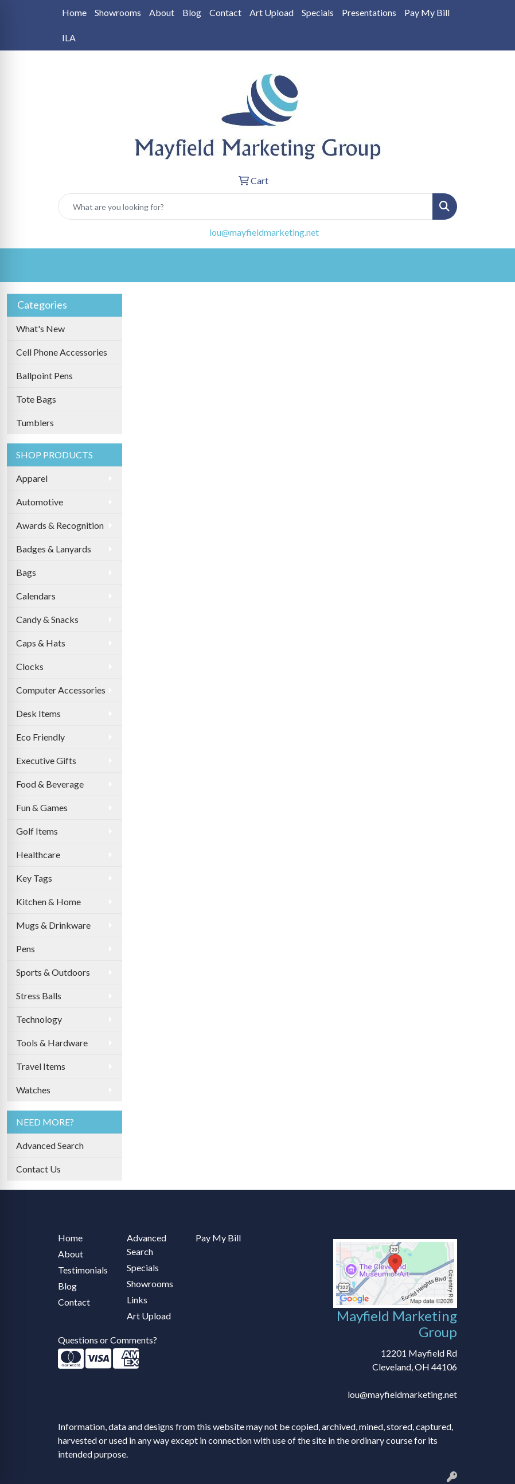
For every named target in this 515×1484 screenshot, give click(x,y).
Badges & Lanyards (53, 548)
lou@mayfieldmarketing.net (264, 232)
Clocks (30, 666)
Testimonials (83, 1269)
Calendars (36, 595)
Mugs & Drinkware (53, 925)
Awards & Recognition (60, 525)
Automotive (39, 501)
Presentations (369, 12)
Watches (33, 1089)
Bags (26, 572)
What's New (40, 328)
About (161, 12)
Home (74, 12)
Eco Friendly (40, 736)
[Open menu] (492, 265)
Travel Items (40, 1066)
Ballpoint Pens (44, 375)
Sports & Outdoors (53, 972)
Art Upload (271, 12)
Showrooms (118, 12)
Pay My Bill (427, 12)
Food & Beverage (50, 783)
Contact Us (38, 1168)
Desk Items (38, 713)
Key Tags (34, 878)
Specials (318, 12)
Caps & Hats (40, 642)
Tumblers (35, 422)
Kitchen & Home (48, 901)
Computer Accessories (61, 689)
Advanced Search (50, 1145)
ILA (69, 37)
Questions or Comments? (107, 1339)
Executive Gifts (46, 760)
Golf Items (37, 830)
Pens (25, 948)
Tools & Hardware (52, 1042)
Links (137, 1299)
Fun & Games (42, 807)
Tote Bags (36, 399)
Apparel (32, 478)
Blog (191, 12)
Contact (225, 12)
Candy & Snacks (47, 619)
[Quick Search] (245, 206)
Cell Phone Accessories (61, 351)
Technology (39, 1019)
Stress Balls (38, 995)
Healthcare (38, 854)
